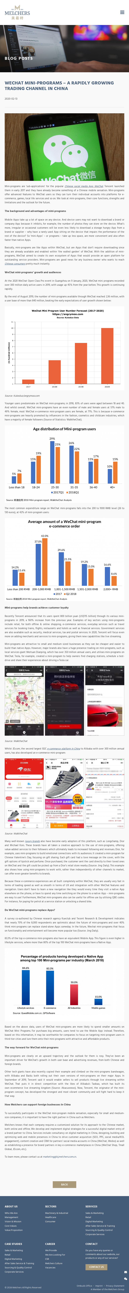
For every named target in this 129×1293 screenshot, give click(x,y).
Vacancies (50, 1267)
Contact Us (96, 1267)
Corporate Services (94, 1234)
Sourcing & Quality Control (99, 1230)
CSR (47, 1259)
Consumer (50, 1221)
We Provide (51, 1250)
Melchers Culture (53, 1263)
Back (64, 1184)
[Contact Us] (125, 1272)
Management (11, 1217)
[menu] (122, 12)
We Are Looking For (55, 1255)
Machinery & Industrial (56, 1213)
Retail (88, 1217)
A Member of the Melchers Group (107, 1289)
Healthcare (50, 1217)
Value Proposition (14, 1230)
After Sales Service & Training (100, 1226)
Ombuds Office (84, 1286)
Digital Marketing (94, 1221)
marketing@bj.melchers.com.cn (59, 1157)
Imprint (99, 1286)
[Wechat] (125, 1279)
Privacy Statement (115, 1286)
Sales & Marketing (94, 1213)
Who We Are (11, 1213)
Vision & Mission (13, 1221)
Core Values (11, 1226)
